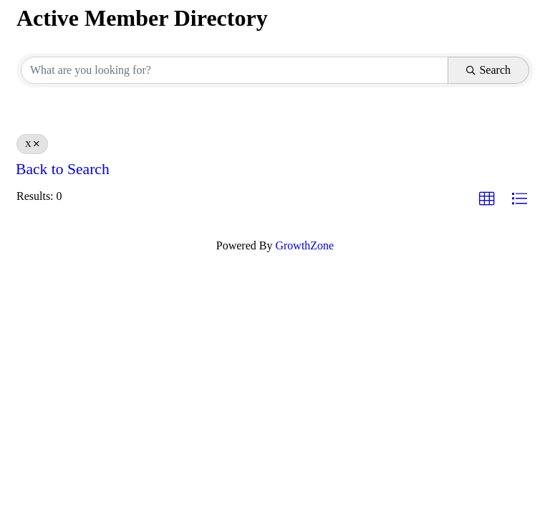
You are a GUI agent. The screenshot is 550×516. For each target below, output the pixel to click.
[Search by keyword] (234, 70)
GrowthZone (304, 245)
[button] (487, 199)
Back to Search (63, 169)
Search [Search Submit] (488, 70)
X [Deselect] (32, 144)
